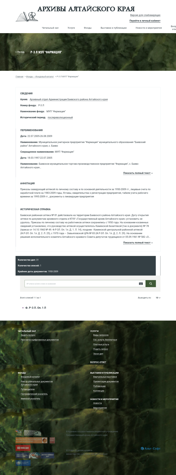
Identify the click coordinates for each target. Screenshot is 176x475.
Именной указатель (30, 398)
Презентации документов (106, 381)
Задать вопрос (28, 335)
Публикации (99, 386)
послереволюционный (60, 117)
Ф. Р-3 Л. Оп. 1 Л (35, 307)
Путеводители (28, 389)
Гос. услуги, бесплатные (105, 340)
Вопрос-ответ (98, 362)
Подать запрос (100, 349)
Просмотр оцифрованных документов (40, 340)
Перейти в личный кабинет (145, 20)
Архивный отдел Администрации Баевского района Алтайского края (69, 99)
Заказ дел (98, 354)
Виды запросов (101, 335)
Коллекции (98, 391)
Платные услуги (101, 344)
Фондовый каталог (30, 377)
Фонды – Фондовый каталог (40, 76)
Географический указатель (34, 394)
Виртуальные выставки (105, 377)
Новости (97, 403)
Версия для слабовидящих (145, 15)
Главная (19, 76)
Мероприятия (100, 408)
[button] (50, 28)
